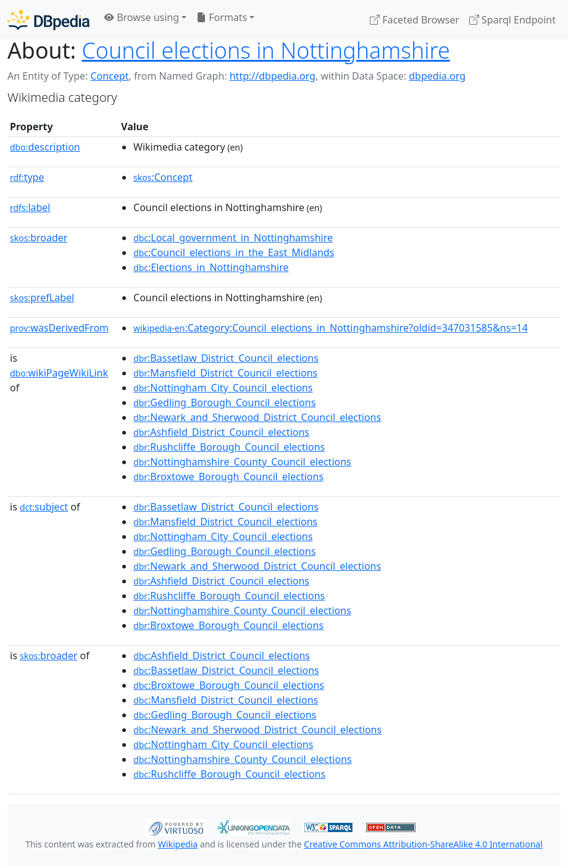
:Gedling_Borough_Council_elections (224, 402)
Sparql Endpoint (512, 20)
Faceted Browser (414, 20)
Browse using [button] (141, 17)
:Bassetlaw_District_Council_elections (226, 358)
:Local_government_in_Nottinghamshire (233, 237)
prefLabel (42, 297)
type (27, 177)
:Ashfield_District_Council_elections (221, 432)
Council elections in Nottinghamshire (266, 50)
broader (38, 237)
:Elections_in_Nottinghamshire (210, 267)
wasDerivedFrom (59, 328)
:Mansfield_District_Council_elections (225, 373)
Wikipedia (178, 844)
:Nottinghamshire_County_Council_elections (242, 461)
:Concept (163, 177)
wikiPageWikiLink (59, 373)
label (30, 207)
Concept (109, 76)
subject (44, 507)
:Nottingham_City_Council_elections (222, 387)
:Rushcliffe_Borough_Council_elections (229, 447)
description (45, 147)
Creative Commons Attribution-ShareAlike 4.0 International (423, 844)
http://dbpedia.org (272, 76)
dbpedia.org (437, 76)
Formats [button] (221, 17)
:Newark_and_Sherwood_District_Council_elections (257, 417)
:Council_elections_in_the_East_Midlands (233, 252)
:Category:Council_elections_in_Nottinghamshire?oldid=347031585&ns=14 (330, 328)
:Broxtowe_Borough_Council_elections (228, 476)
